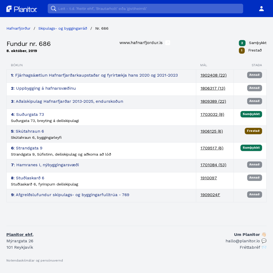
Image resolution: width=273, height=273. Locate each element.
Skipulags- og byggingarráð (62, 28)
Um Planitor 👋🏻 (250, 234)
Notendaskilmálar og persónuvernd (34, 260)
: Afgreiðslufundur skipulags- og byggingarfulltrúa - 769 (70, 194)
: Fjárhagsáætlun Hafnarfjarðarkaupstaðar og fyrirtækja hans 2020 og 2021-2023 (94, 75)
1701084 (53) (213, 164)
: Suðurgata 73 (27, 114)
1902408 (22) (213, 75)
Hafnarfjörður (18, 28)
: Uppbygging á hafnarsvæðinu (43, 88)
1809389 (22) (213, 101)
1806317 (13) (212, 88)
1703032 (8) (212, 114)
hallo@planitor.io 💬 (246, 240)
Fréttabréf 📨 (253, 247)
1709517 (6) (211, 148)
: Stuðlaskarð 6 (27, 177)
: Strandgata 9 (26, 148)
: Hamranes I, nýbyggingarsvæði (45, 164)
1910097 (208, 177)
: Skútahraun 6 (27, 131)
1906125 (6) (211, 131)
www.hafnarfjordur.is (144, 42)
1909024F (210, 194)
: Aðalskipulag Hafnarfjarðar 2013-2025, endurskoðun (67, 101)
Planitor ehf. (19, 234)
